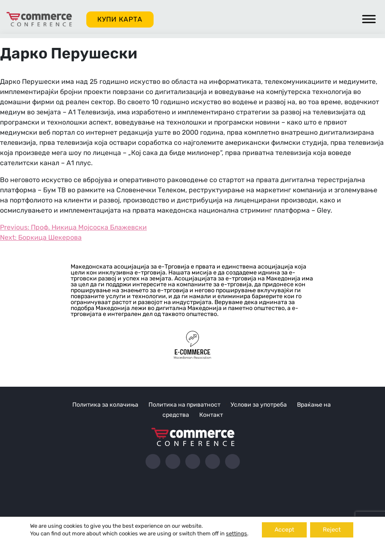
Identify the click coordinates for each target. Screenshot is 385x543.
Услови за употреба (259, 404)
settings (236, 533)
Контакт (211, 414)
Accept (284, 529)
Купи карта (120, 19)
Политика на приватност (184, 404)
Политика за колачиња (105, 404)
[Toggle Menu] (369, 19)
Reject (332, 529)
